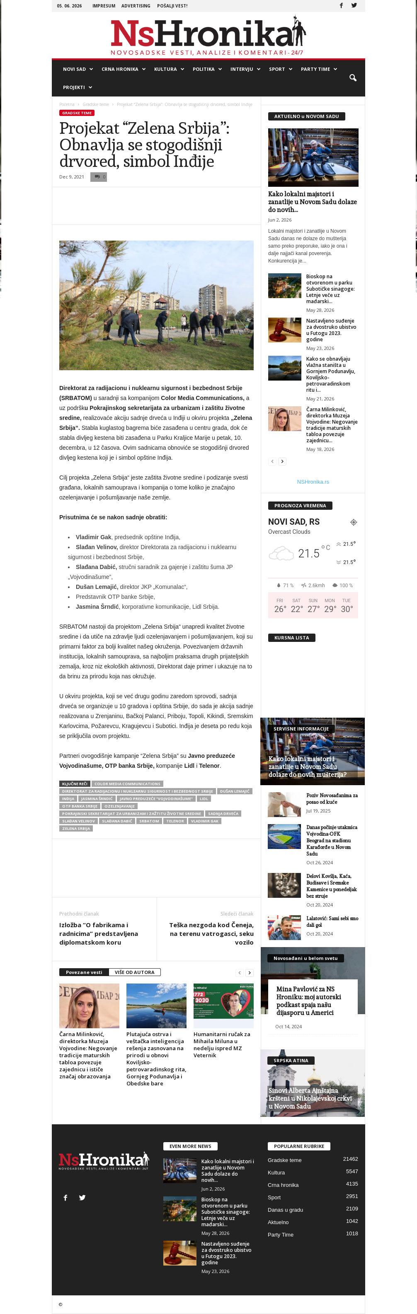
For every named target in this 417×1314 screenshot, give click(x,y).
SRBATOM (149, 821)
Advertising (135, 6)
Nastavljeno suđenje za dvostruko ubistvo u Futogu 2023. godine (331, 330)
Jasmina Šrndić (97, 798)
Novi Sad (78, 69)
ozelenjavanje (119, 806)
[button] (353, 78)
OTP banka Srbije (79, 806)
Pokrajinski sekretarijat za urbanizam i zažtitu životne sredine (131, 813)
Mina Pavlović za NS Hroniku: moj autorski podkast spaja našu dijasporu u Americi (308, 1001)
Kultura (169, 69)
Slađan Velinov (78, 821)
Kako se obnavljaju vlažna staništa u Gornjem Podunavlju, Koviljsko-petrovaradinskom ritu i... (330, 374)
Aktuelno (278, 1222)
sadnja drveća (223, 813)
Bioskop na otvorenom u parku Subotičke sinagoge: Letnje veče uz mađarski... (330, 289)
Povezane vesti (84, 972)
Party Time (319, 69)
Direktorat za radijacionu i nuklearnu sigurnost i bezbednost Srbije (137, 791)
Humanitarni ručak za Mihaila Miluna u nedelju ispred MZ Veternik (222, 1044)
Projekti (77, 87)
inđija (68, 798)
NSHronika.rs (313, 482)
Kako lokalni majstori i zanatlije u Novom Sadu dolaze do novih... (312, 202)
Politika (207, 69)
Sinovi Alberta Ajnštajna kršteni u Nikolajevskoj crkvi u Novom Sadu (310, 1098)
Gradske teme (95, 104)
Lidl (204, 798)
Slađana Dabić (117, 821)
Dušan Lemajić (235, 791)
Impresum (103, 6)
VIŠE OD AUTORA (135, 972)
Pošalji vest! (172, 6)
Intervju (245, 69)
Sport (281, 69)
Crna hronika (124, 69)
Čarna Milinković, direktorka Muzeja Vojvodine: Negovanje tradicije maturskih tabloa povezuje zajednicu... (332, 425)
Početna (67, 104)
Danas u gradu (285, 1210)
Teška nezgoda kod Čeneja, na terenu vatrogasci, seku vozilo (211, 933)
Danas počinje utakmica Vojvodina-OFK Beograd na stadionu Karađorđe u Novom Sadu (331, 841)
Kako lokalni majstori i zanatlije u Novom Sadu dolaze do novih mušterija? (307, 767)
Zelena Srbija (76, 828)
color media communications (127, 783)
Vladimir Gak (204, 821)
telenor (175, 821)
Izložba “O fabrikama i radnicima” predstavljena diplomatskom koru (98, 933)
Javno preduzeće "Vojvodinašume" (156, 798)
